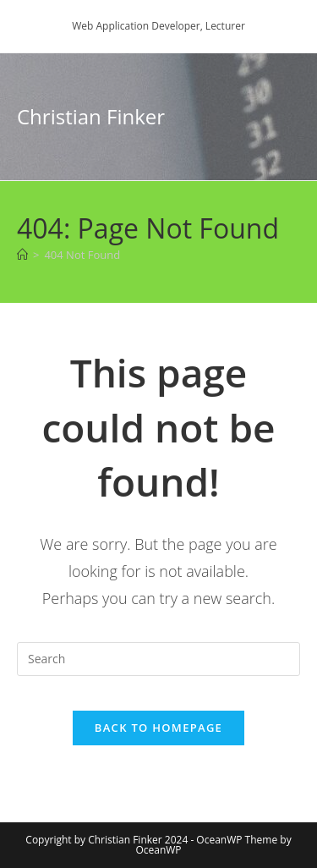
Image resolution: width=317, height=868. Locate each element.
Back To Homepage (158, 727)
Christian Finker (91, 116)
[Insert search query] (158, 659)
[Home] (22, 254)
